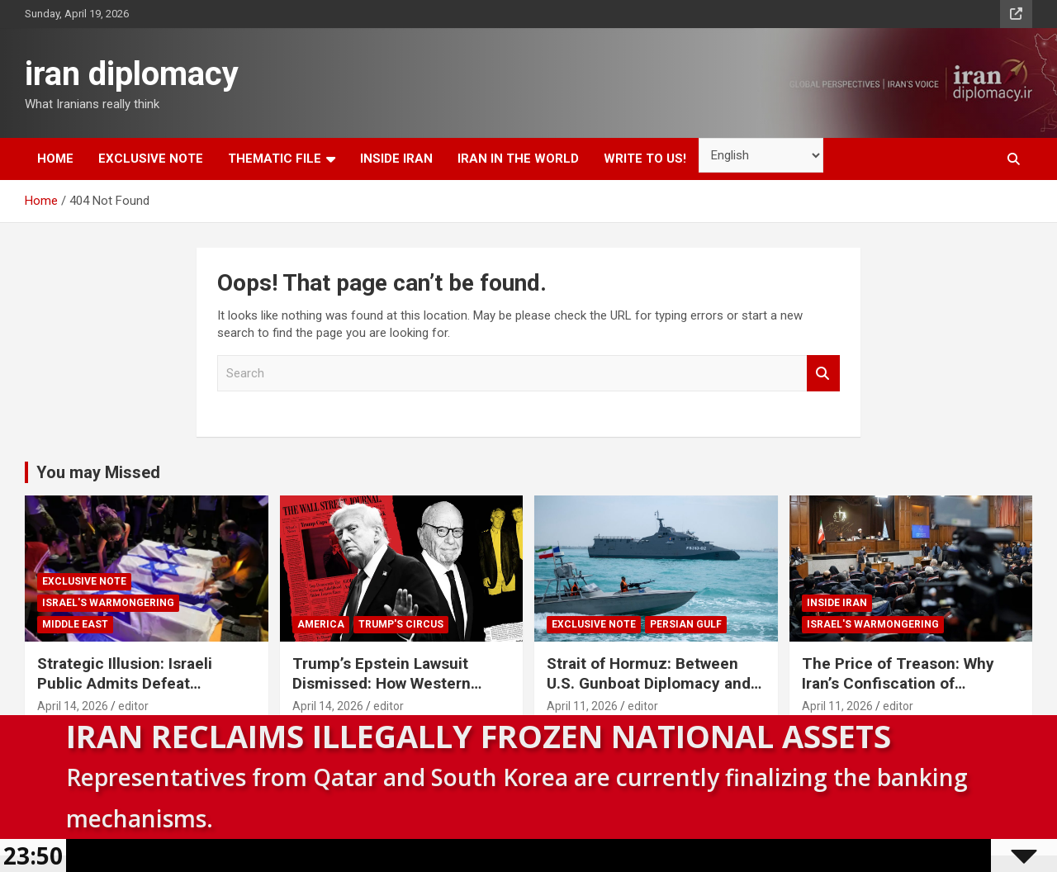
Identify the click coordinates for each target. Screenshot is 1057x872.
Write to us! (645, 158)
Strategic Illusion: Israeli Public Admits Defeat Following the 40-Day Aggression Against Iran (124, 694)
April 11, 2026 (582, 706)
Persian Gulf (686, 624)
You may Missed (98, 472)
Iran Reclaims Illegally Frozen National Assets (478, 735)
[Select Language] (761, 155)
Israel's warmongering (108, 603)
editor (133, 706)
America (320, 624)
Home (55, 158)
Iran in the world (518, 158)
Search (823, 373)
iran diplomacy (132, 73)
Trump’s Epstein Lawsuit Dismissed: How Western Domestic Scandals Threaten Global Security (397, 694)
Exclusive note (150, 158)
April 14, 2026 (72, 706)
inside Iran (396, 158)
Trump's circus (400, 624)
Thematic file (274, 158)
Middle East (75, 624)
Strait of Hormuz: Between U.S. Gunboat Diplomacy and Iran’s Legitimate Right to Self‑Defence (649, 694)
